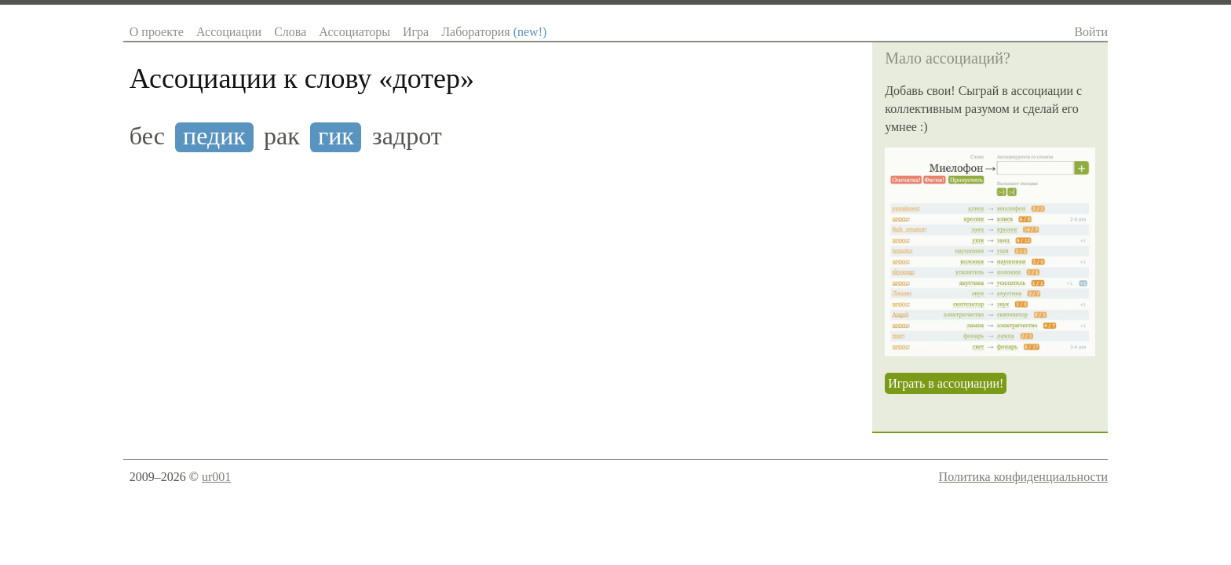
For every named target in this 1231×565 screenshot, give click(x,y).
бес (147, 136)
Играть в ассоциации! (945, 383)
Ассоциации (228, 31)
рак (282, 136)
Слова (290, 31)
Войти (1091, 31)
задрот (407, 136)
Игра (416, 31)
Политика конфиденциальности (1024, 476)
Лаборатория (493, 31)
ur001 (216, 476)
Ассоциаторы (354, 31)
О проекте (157, 31)
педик (214, 136)
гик (336, 136)
